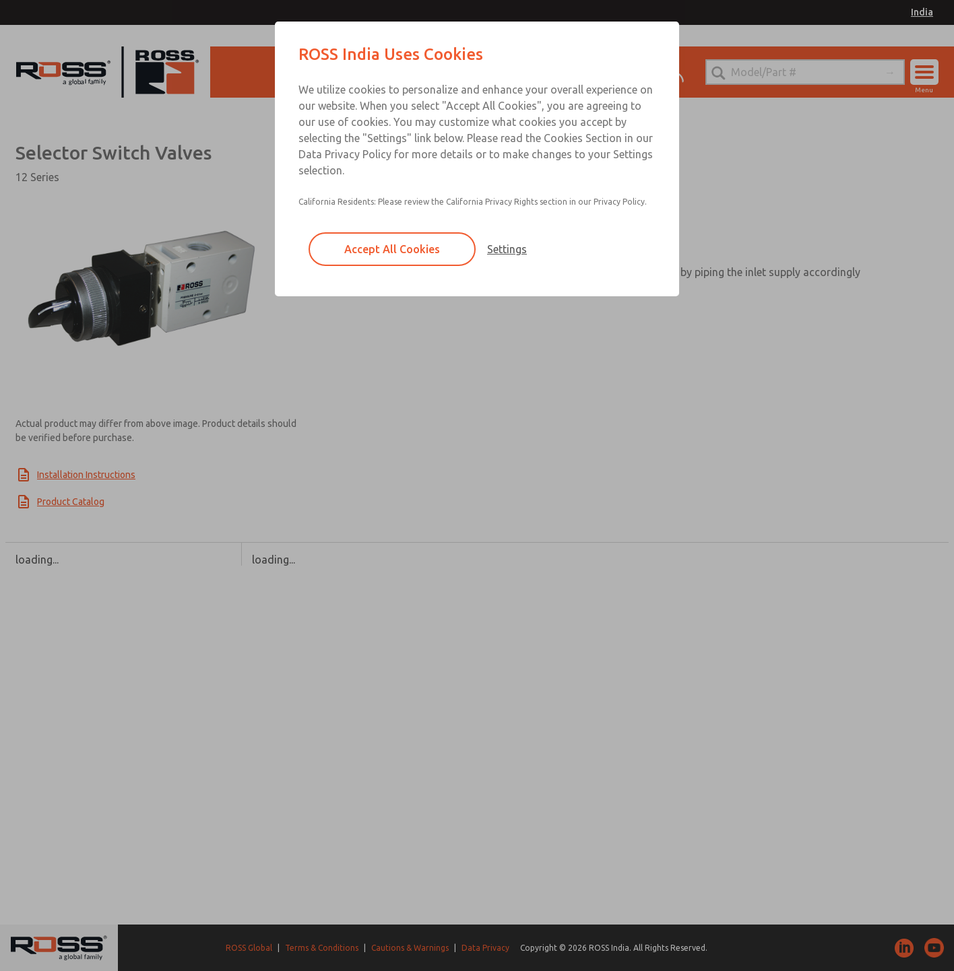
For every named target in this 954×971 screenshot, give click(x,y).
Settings (507, 249)
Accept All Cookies (392, 249)
